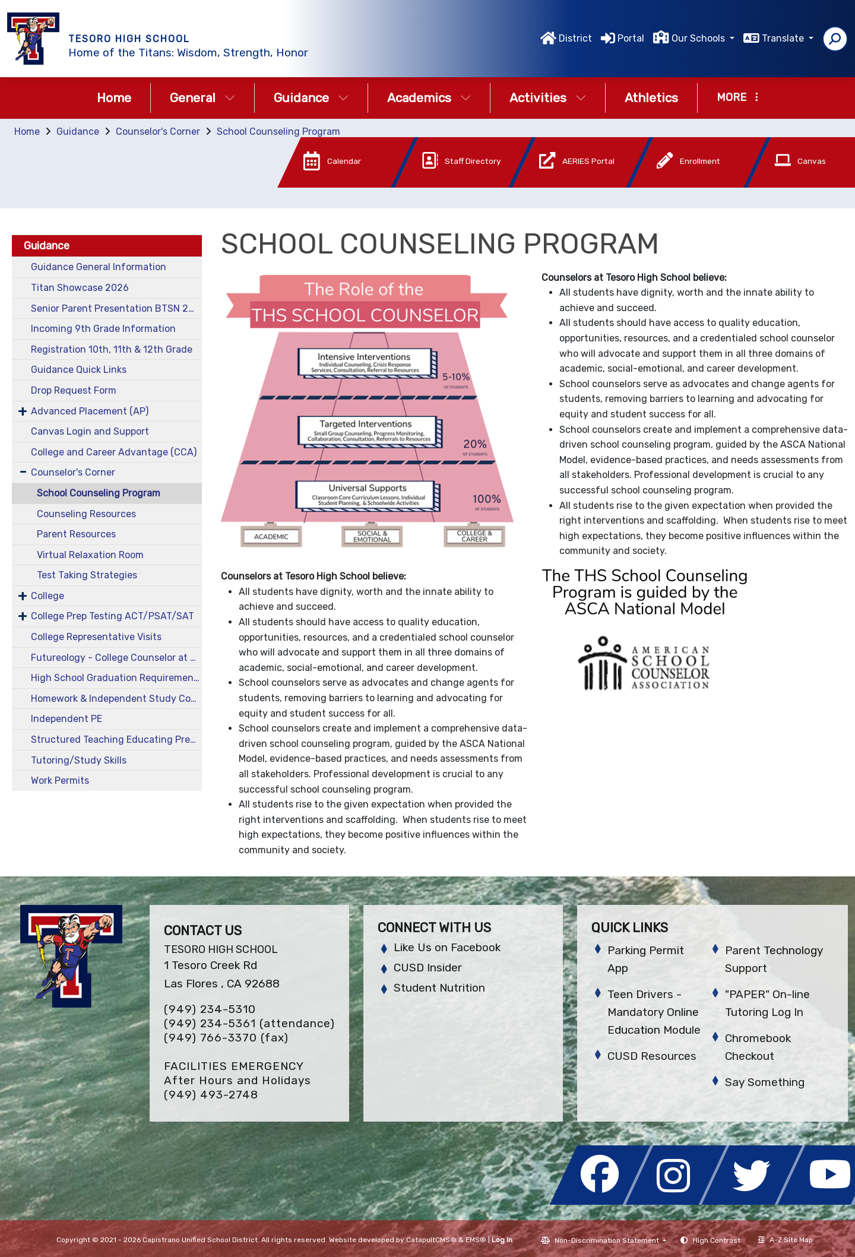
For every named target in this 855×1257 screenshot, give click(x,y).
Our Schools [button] (699, 38)
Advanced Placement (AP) (89, 411)
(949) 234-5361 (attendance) (249, 1023)
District (575, 38)
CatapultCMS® (431, 1240)
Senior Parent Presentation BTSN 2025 (116, 308)
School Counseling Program (278, 131)
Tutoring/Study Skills (78, 760)
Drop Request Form (73, 390)
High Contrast (716, 1240)
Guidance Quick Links (78, 369)
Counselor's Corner (158, 131)
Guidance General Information (98, 267)
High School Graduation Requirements (116, 677)
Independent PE (66, 718)
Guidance (311, 97)
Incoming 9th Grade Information (103, 328)
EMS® (476, 1240)
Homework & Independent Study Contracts (116, 698)
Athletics (651, 97)
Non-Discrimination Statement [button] (608, 1240)
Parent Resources (76, 534)
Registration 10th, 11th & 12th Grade (111, 349)
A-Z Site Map (785, 1240)
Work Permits (60, 780)
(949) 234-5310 (210, 1009)
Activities (547, 97)
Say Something (765, 1082)
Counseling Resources (86, 514)
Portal (631, 38)
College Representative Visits (96, 636)
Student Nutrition (439, 988)
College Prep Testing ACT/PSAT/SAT (112, 616)
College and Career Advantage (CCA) (114, 452)
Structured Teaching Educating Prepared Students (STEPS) (116, 739)
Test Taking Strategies (87, 575)
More (737, 97)
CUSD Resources (651, 1056)
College (47, 595)
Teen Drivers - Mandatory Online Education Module (654, 1012)
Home (114, 97)
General (202, 97)
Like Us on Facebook (447, 947)
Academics (429, 97)
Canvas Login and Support (90, 431)
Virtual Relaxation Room (90, 555)
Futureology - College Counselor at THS (116, 657)
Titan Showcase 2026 (80, 287)
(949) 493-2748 (211, 1094)
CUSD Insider (428, 967)
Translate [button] (784, 38)
